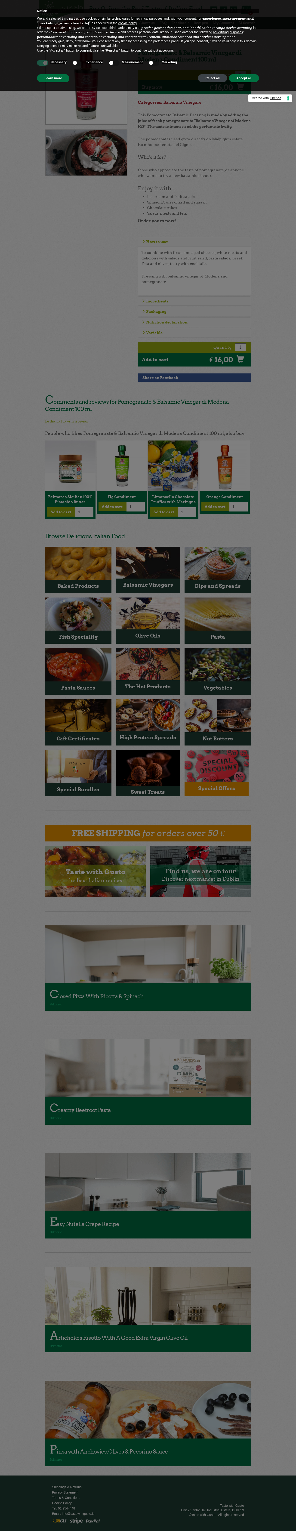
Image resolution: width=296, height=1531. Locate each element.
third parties (117, 28)
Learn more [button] (53, 78)
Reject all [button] (212, 78)
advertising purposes (228, 32)
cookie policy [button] (127, 23)
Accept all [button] (244, 78)
